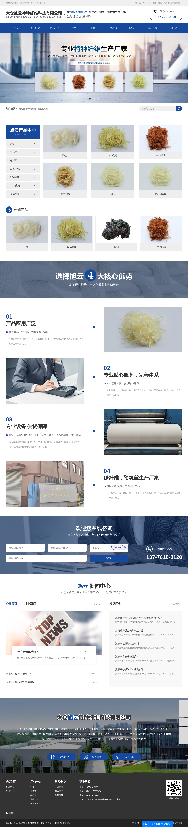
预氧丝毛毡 (43, 109)
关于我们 (35, 28)
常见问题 (59, 795)
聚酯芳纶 (15, 169)
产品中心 (54, 28)
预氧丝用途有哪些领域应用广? (54, 682)
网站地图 (147, 3)
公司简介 (64, 756)
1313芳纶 (15, 185)
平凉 (180, 823)
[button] (90, 99)
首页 (15, 28)
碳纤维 (113, 28)
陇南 (176, 823)
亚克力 (94, 28)
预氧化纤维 (31, 109)
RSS (154, 3)
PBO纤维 (15, 177)
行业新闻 (59, 791)
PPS (74, 28)
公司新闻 (59, 787)
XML (160, 3)
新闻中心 (133, 28)
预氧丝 (22, 109)
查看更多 (15, 194)
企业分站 (137, 3)
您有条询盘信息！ (173, 3)
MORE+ (96, 604)
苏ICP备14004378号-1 (63, 823)
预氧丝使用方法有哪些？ (54, 673)
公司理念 (96, 756)
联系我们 (172, 28)
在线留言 (152, 28)
